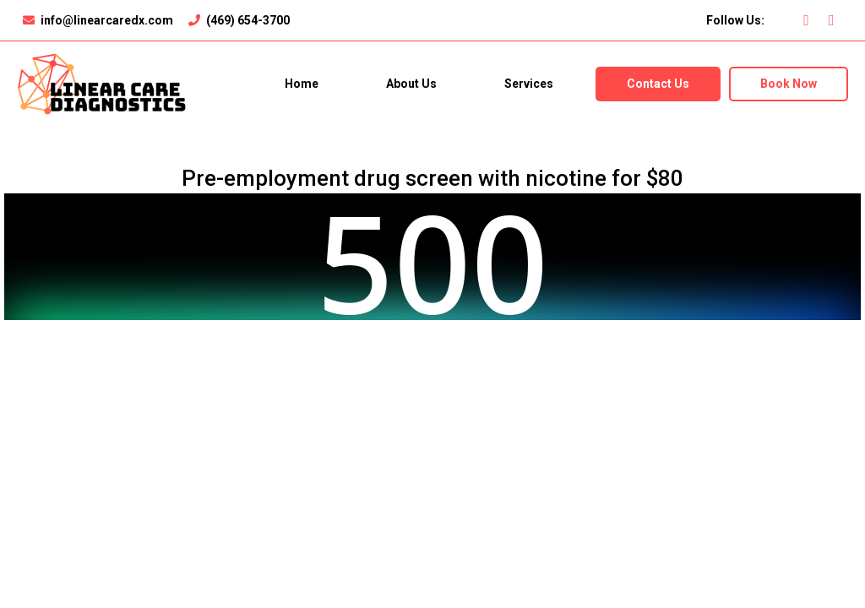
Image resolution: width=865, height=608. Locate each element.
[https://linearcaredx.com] (101, 83)
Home (301, 83)
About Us (411, 83)
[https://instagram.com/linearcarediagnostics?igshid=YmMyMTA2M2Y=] (836, 20)
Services (528, 83)
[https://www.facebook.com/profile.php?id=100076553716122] (810, 20)
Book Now (788, 83)
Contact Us (658, 83)
